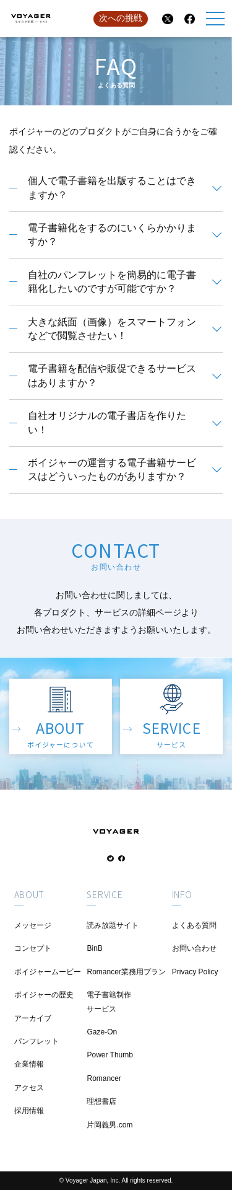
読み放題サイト (113, 925)
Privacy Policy (195, 971)
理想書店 (101, 1101)
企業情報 (29, 1064)
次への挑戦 (120, 18)
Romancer (104, 1078)
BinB (94, 948)
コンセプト (32, 948)
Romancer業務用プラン (126, 971)
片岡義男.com (109, 1125)
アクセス (29, 1087)
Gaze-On (102, 1032)
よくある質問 (194, 925)
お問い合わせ (194, 948)
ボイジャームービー (47, 971)
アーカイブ (32, 1018)
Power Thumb (109, 1055)
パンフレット (36, 1041)
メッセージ (32, 925)
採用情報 (29, 1110)
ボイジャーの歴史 (44, 994)
